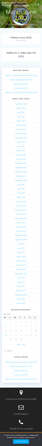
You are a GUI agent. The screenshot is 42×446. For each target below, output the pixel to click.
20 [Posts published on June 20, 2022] (6, 335)
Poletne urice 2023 (21, 88)
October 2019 (21, 214)
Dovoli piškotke (21, 441)
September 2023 (21, 104)
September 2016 (21, 295)
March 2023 (21, 121)
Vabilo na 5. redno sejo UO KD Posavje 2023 (21, 92)
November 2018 (21, 235)
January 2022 (21, 159)
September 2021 (21, 172)
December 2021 (21, 163)
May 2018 (21, 252)
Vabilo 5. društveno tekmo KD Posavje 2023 (21, 75)
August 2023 (21, 108)
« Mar (18, 344)
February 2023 (21, 125)
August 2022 (21, 142)
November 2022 (21, 134)
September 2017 (21, 274)
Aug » (24, 344)
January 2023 (21, 129)
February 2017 (21, 291)
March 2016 (21, 303)
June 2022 (21, 146)
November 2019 (21, 210)
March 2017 (21, 286)
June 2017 (21, 278)
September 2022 (21, 138)
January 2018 (21, 265)
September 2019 (21, 218)
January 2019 (21, 231)
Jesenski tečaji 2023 (21, 84)
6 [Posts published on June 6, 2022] (5, 326)
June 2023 (21, 112)
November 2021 (21, 167)
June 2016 (21, 299)
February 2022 (21, 155)
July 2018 (21, 244)
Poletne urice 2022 (21, 37)
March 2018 (21, 257)
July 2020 (21, 184)
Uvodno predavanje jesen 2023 (21, 80)
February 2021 (21, 176)
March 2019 (21, 223)
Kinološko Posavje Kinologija (15, 4)
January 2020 (21, 206)
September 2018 (21, 240)
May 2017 (21, 282)
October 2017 (21, 269)
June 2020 (21, 189)
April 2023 (21, 117)
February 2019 (21, 227)
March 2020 (21, 197)
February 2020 (21, 201)
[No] (39, 439)
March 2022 (21, 151)
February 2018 (21, 261)
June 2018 (21, 248)
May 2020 (21, 193)
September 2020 (21, 180)
